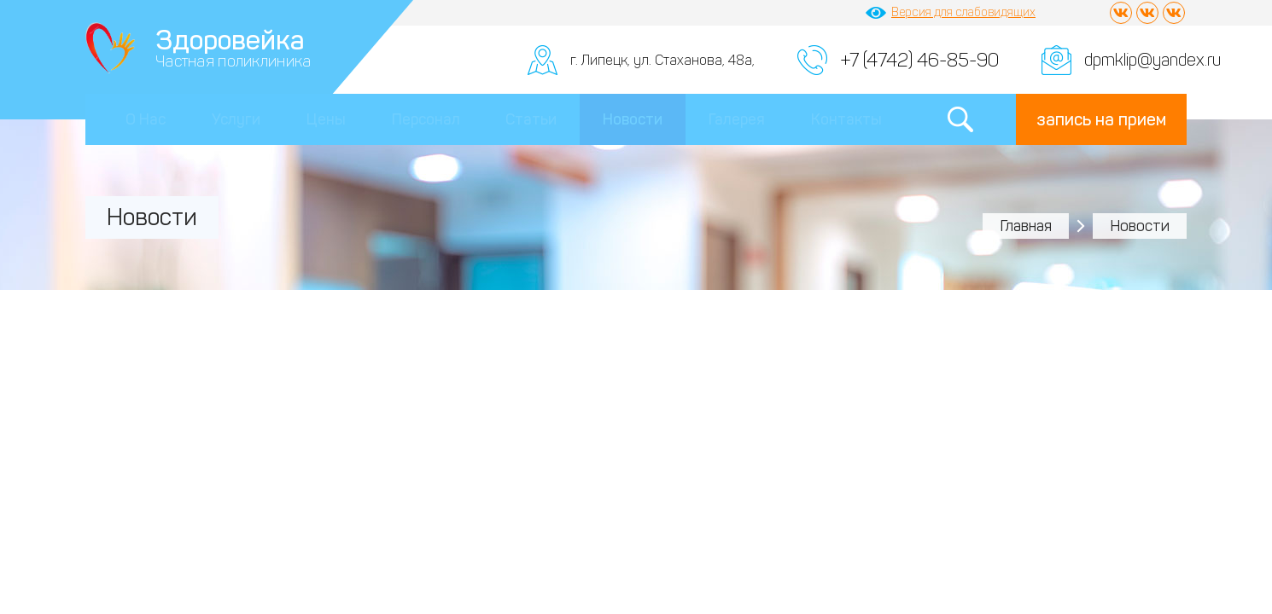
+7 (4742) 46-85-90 (919, 60)
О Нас (145, 119)
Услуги (236, 119)
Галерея (737, 119)
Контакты (846, 119)
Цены (326, 119)
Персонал (426, 119)
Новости (632, 119)
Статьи (531, 119)
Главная (1026, 226)
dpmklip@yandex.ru (1152, 59)
